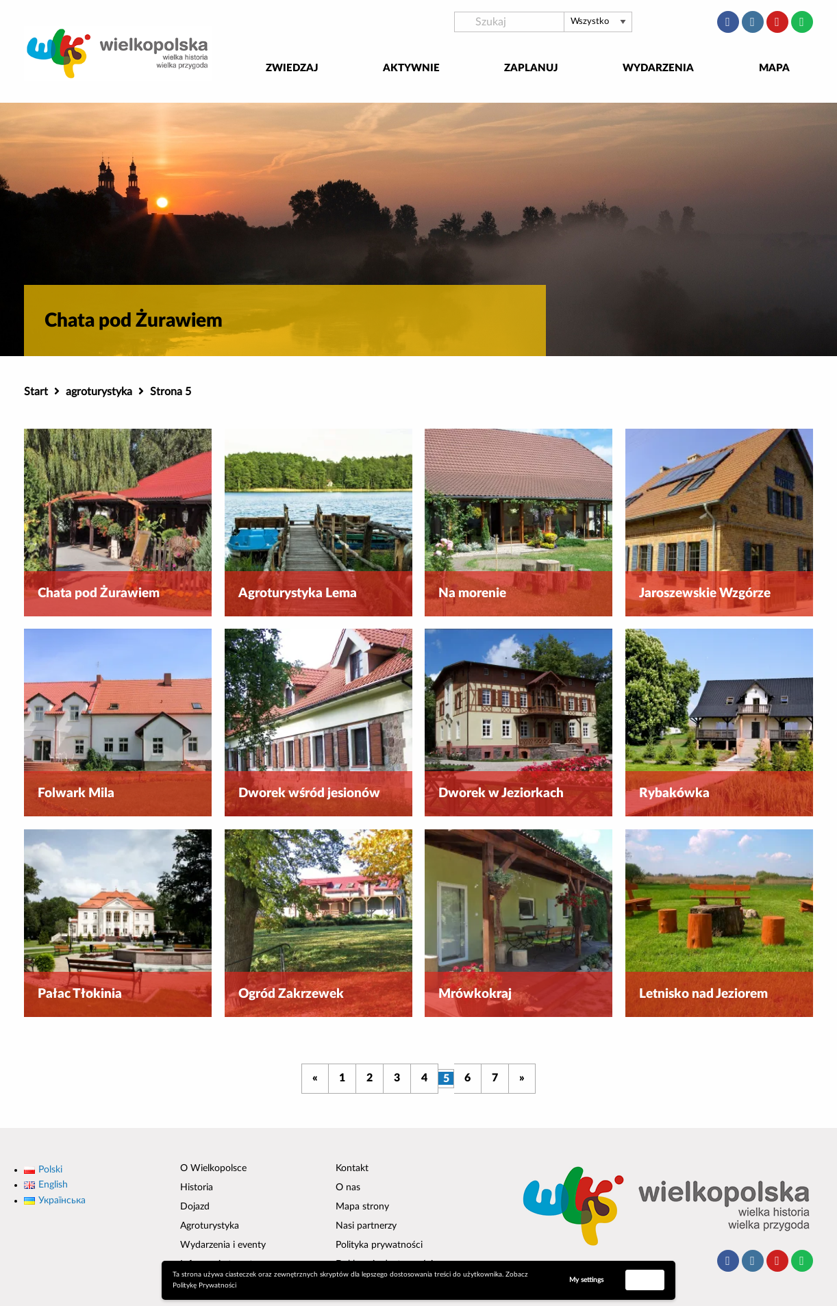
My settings (586, 1280)
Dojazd (195, 1206)
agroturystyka (99, 391)
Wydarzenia (658, 68)
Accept (645, 1279)
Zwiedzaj (292, 68)
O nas (348, 1187)
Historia (196, 1187)
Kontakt (352, 1168)
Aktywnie (411, 68)
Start (36, 391)
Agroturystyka (209, 1226)
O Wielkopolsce (213, 1168)
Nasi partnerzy (366, 1226)
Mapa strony (362, 1206)
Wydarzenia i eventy (223, 1245)
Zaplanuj (531, 68)
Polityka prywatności (379, 1245)
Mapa (774, 68)
